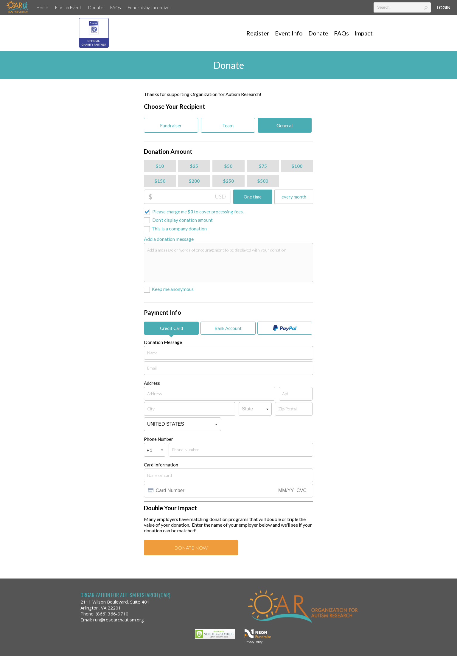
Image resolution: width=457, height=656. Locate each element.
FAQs (115, 7)
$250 (228, 181)
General (284, 125)
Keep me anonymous (173, 289)
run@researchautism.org (118, 620)
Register (257, 33)
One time (253, 196)
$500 (262, 181)
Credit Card (171, 328)
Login (443, 7)
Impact (364, 33)
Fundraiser (171, 125)
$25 (194, 166)
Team (228, 125)
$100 (297, 166)
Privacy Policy (253, 641)
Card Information (161, 464)
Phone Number (158, 439)
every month (294, 196)
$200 (194, 181)
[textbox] (402, 7)
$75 (263, 166)
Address (152, 383)
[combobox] (154, 450)
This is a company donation (179, 228)
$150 (160, 181)
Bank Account (228, 328)
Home (42, 7)
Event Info (289, 33)
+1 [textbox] (149, 450)
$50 (228, 166)
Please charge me (198, 211)
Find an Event (68, 7)
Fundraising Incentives (150, 7)
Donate (95, 7)
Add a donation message (169, 239)
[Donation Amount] (192, 197)
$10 (160, 166)
